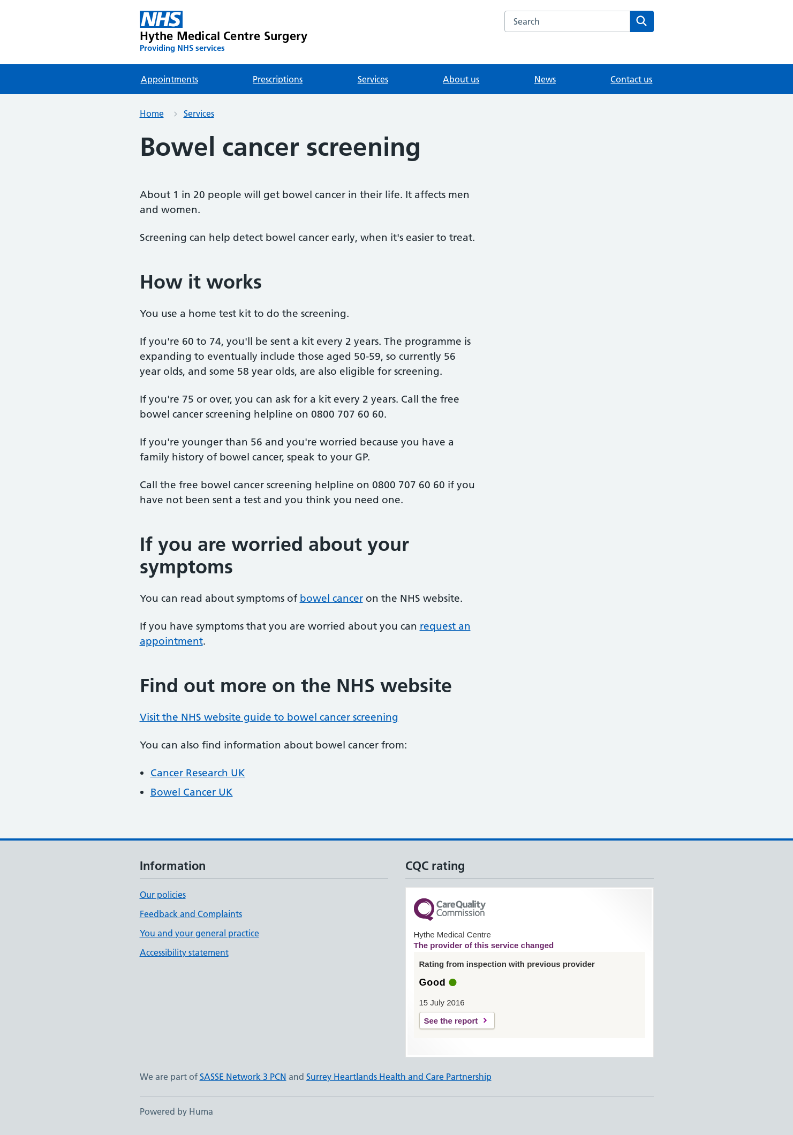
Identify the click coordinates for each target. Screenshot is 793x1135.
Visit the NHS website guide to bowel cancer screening (269, 717)
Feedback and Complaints (191, 914)
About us (461, 79)
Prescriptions (278, 79)
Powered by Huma (176, 1111)
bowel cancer (331, 598)
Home (152, 113)
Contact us (631, 79)
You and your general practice (199, 933)
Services (373, 79)
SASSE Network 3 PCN (243, 1076)
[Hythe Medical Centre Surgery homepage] (224, 32)
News (545, 79)
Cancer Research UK (197, 773)
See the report (451, 1020)
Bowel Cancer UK (191, 792)
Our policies (163, 894)
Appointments (169, 79)
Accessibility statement (184, 952)
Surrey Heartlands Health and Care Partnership (399, 1076)
